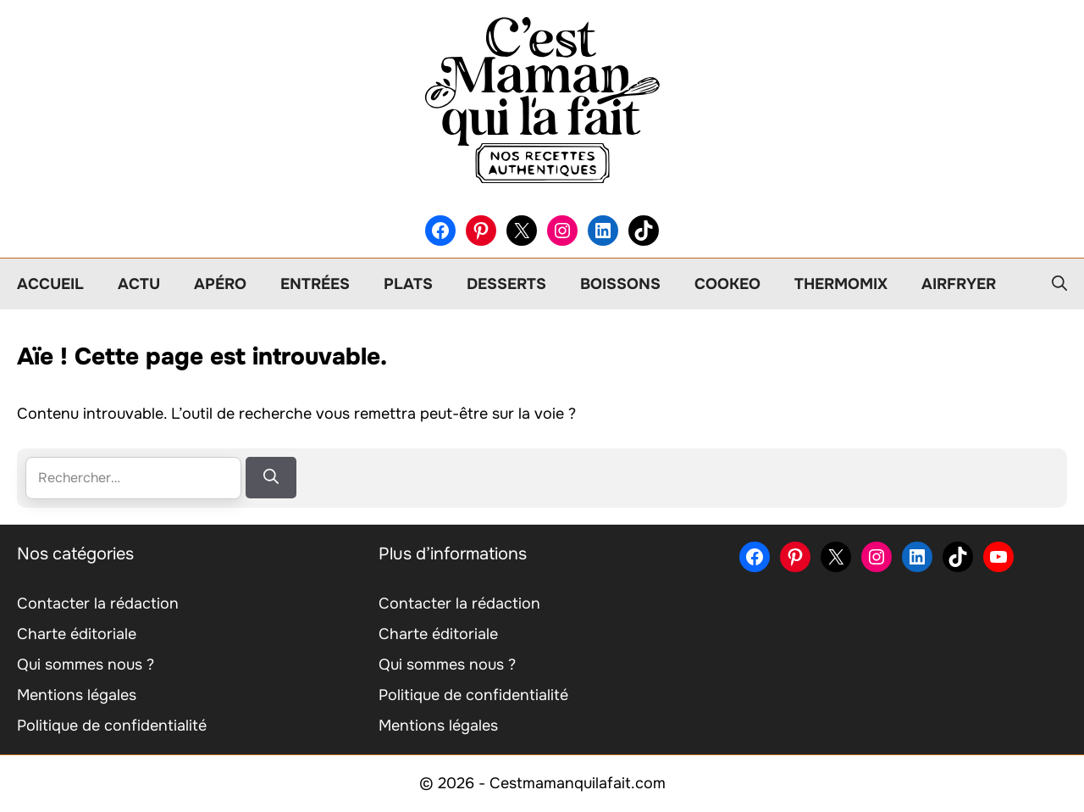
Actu (139, 284)
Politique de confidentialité (112, 725)
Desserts (506, 284)
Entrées (315, 284)
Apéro (220, 284)
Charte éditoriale (76, 634)
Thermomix (841, 284)
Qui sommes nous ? (85, 664)
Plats (408, 284)
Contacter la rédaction (98, 603)
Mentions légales (76, 695)
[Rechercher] (271, 477)
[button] (1059, 284)
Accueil (50, 284)
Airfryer (958, 284)
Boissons (620, 284)
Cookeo (727, 284)
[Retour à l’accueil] (542, 99)
